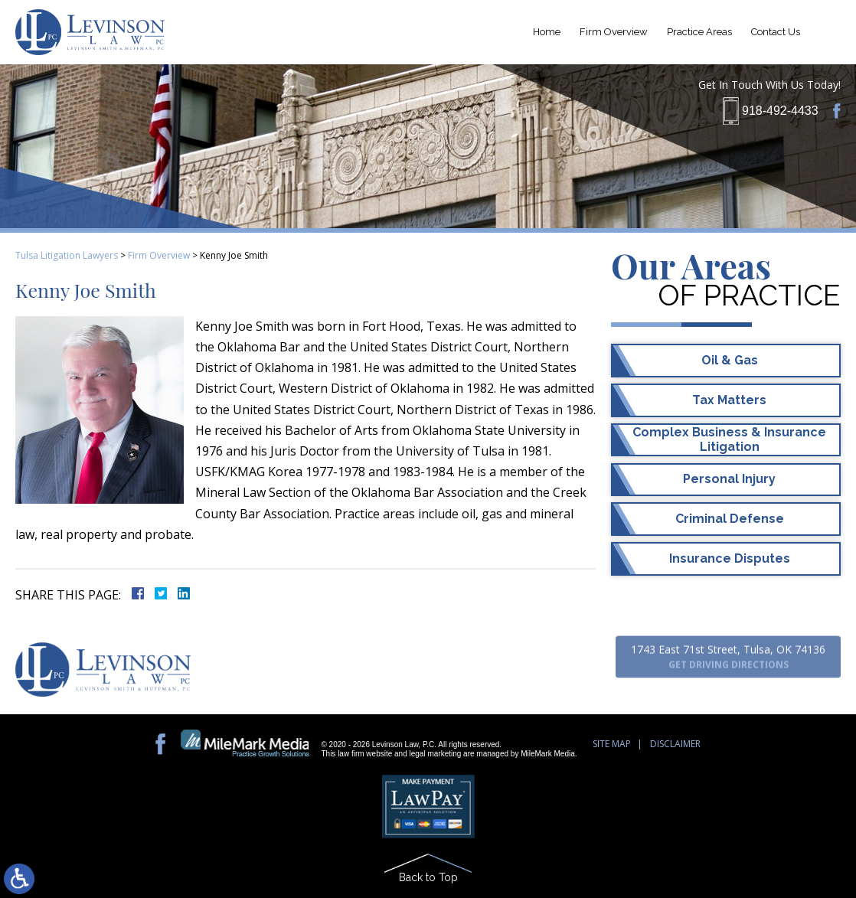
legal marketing (436, 753)
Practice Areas (699, 32)
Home (546, 32)
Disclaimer (675, 743)
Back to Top (428, 877)
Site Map (612, 743)
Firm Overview (614, 32)
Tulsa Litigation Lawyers (66, 255)
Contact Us (775, 32)
